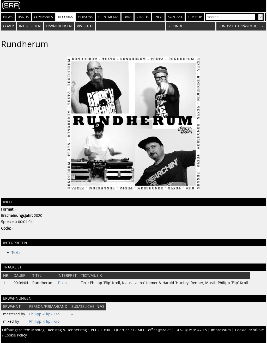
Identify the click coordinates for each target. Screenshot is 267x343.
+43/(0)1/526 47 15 (191, 330)
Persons (85, 17)
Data (127, 17)
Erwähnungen (59, 26)
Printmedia (108, 17)
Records (65, 17)
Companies (43, 17)
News (8, 17)
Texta (16, 252)
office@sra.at (159, 330)
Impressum (221, 330)
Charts (143, 17)
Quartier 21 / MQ (129, 330)
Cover (8, 26)
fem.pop (195, 17)
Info (158, 17)
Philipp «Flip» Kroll (45, 314)
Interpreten (30, 26)
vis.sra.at (85, 26)
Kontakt (175, 17)
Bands (23, 17)
